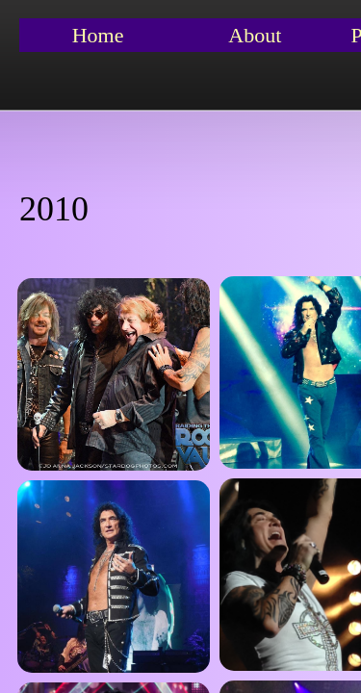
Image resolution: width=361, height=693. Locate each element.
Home (98, 35)
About (254, 35)
